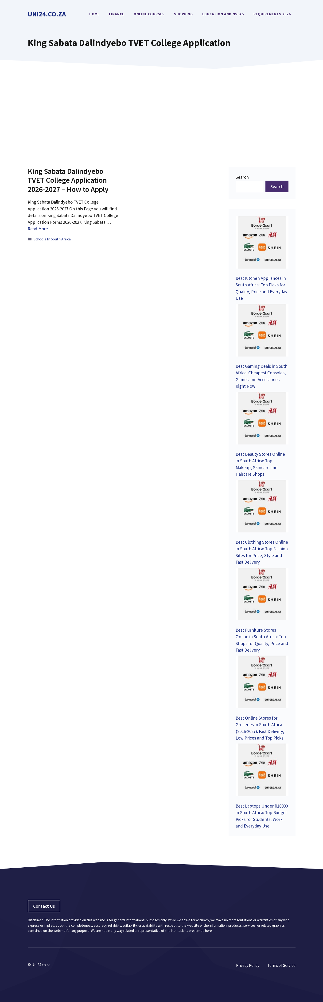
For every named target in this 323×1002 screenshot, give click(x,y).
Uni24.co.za (47, 14)
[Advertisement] (162, 111)
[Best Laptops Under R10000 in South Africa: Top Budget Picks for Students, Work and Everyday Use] (262, 771)
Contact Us (44, 906)
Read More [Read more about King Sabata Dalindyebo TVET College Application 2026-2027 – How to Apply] (38, 229)
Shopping (183, 14)
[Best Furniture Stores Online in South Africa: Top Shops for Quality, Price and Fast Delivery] (262, 595)
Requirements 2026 (272, 14)
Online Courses (149, 14)
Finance (116, 14)
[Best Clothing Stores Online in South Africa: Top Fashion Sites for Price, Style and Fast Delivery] (262, 507)
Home (94, 14)
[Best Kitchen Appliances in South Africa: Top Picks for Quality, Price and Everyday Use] (262, 243)
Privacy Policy (247, 965)
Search (242, 177)
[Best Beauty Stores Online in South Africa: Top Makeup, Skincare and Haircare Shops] (262, 419)
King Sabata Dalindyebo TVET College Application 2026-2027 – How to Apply (68, 180)
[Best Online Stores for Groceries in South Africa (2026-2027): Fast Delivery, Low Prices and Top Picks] (262, 683)
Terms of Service (281, 965)
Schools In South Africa (52, 239)
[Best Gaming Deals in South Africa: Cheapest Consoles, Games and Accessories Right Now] (262, 331)
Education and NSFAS (223, 14)
